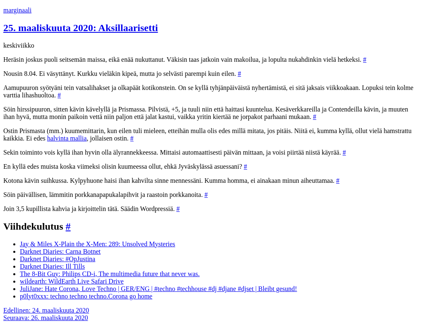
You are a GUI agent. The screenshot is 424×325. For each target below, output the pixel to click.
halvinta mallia (67, 138)
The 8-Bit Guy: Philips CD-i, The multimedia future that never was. (110, 273)
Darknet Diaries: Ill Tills (52, 266)
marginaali (17, 10)
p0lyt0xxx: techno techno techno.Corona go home (86, 296)
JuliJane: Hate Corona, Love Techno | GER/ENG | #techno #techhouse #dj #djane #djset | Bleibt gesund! (158, 288)
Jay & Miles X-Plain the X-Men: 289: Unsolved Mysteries (97, 243)
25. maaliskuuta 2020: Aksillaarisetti (80, 27)
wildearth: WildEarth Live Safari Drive (72, 281)
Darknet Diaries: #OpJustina (57, 258)
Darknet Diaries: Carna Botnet (60, 251)
